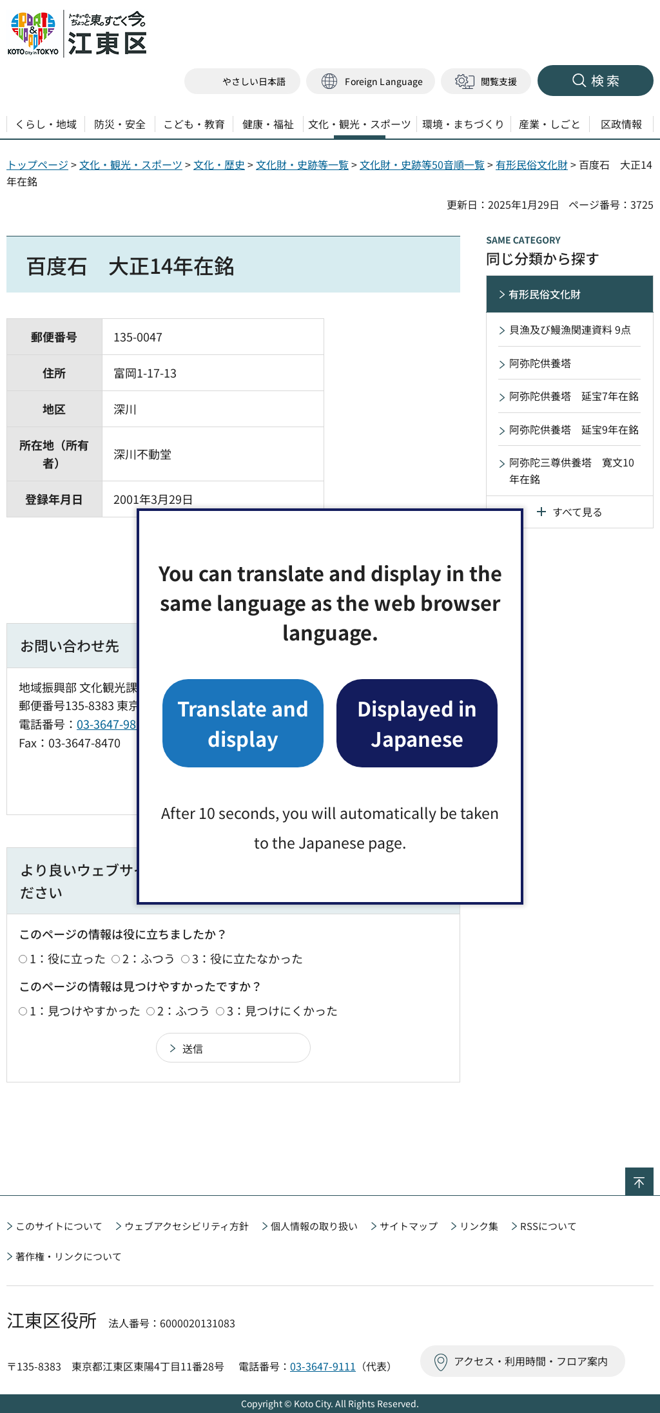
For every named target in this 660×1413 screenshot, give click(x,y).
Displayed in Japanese (417, 722)
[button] (370, 81)
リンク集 (479, 1226)
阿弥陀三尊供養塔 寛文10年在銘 (571, 470)
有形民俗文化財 (532, 164)
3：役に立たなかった (247, 958)
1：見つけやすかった (85, 1010)
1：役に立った (68, 958)
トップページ (37, 164)
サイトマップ (409, 1226)
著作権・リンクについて (68, 1256)
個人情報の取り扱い (314, 1226)
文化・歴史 (219, 164)
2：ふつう (148, 958)
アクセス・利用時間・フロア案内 (531, 1361)
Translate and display (243, 722)
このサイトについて (58, 1226)
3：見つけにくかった (282, 1010)
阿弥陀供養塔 (540, 362)
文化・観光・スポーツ (130, 164)
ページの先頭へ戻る (653, 1176)
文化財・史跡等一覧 (302, 164)
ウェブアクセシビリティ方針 (186, 1226)
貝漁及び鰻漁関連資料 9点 (570, 329)
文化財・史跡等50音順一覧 (422, 164)
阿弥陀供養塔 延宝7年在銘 (574, 395)
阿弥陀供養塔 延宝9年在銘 (574, 429)
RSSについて (548, 1226)
